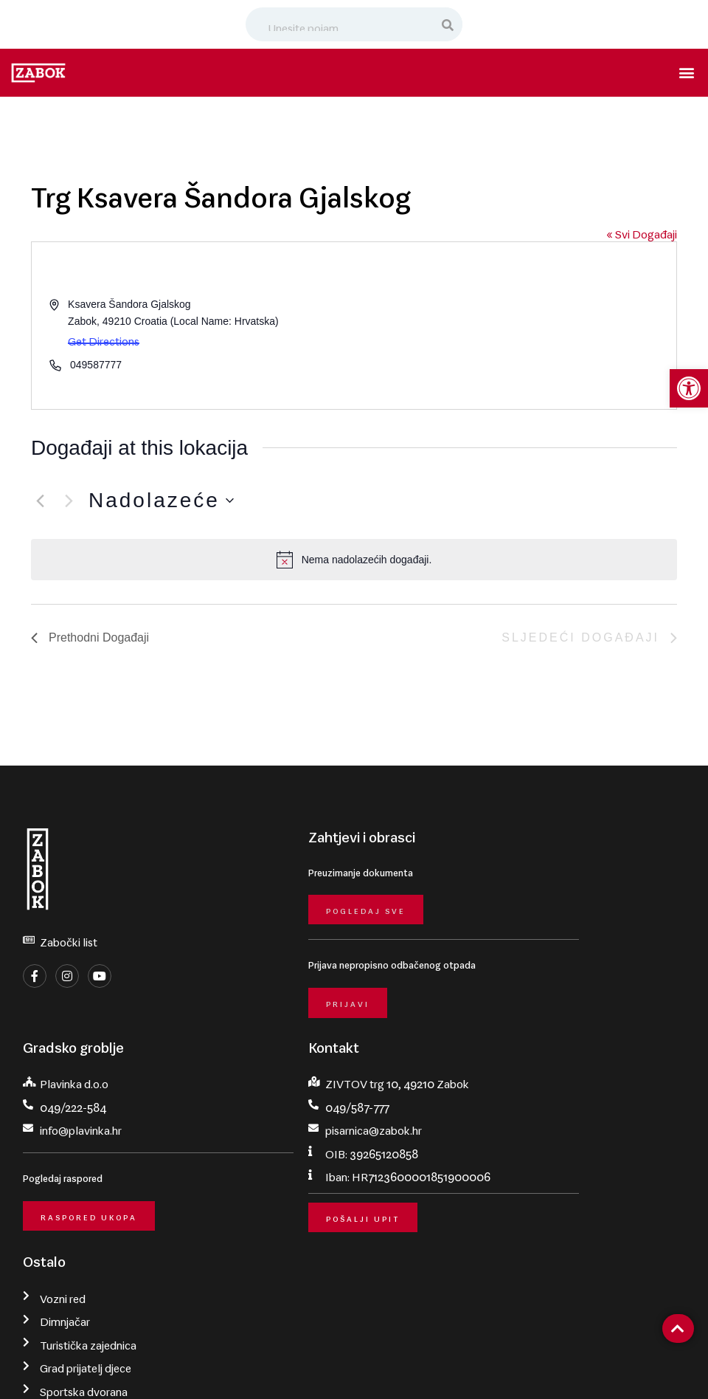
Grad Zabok (108, 1366)
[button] (688, 73)
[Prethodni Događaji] (40, 500)
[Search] (448, 24)
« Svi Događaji (641, 231)
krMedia (680, 1366)
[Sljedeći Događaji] (68, 500)
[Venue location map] (514, 325)
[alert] (354, 559)
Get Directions (103, 338)
